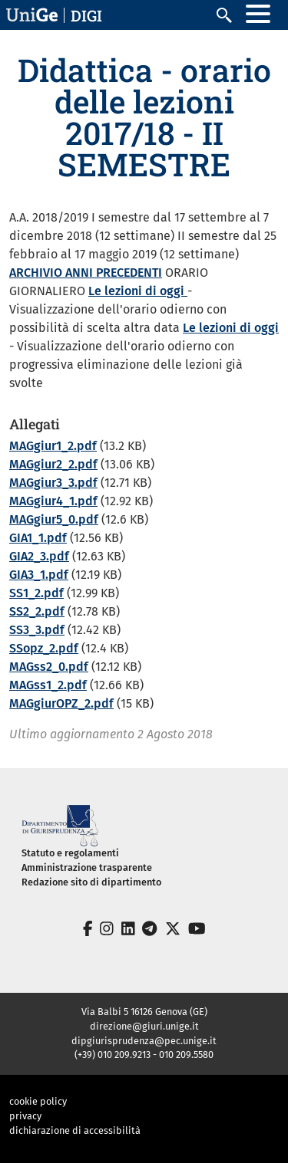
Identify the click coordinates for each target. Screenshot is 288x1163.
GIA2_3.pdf (39, 556)
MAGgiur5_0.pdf (53, 519)
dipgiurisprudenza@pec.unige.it (144, 1040)
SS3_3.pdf (37, 630)
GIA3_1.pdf (38, 574)
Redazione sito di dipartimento (91, 882)
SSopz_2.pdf (43, 648)
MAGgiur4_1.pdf (53, 501)
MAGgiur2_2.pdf (53, 464)
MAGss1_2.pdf (48, 685)
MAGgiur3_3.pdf (53, 482)
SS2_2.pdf (37, 611)
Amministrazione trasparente (87, 867)
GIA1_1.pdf (38, 538)
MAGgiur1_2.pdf (53, 446)
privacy (25, 1116)
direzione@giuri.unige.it (144, 1026)
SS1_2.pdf (36, 593)
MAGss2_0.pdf (48, 666)
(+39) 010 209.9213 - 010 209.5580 (144, 1054)
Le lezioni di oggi (137, 291)
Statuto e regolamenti (70, 853)
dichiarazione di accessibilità (75, 1130)
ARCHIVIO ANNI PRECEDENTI (85, 272)
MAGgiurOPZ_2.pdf (61, 703)
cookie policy (38, 1101)
